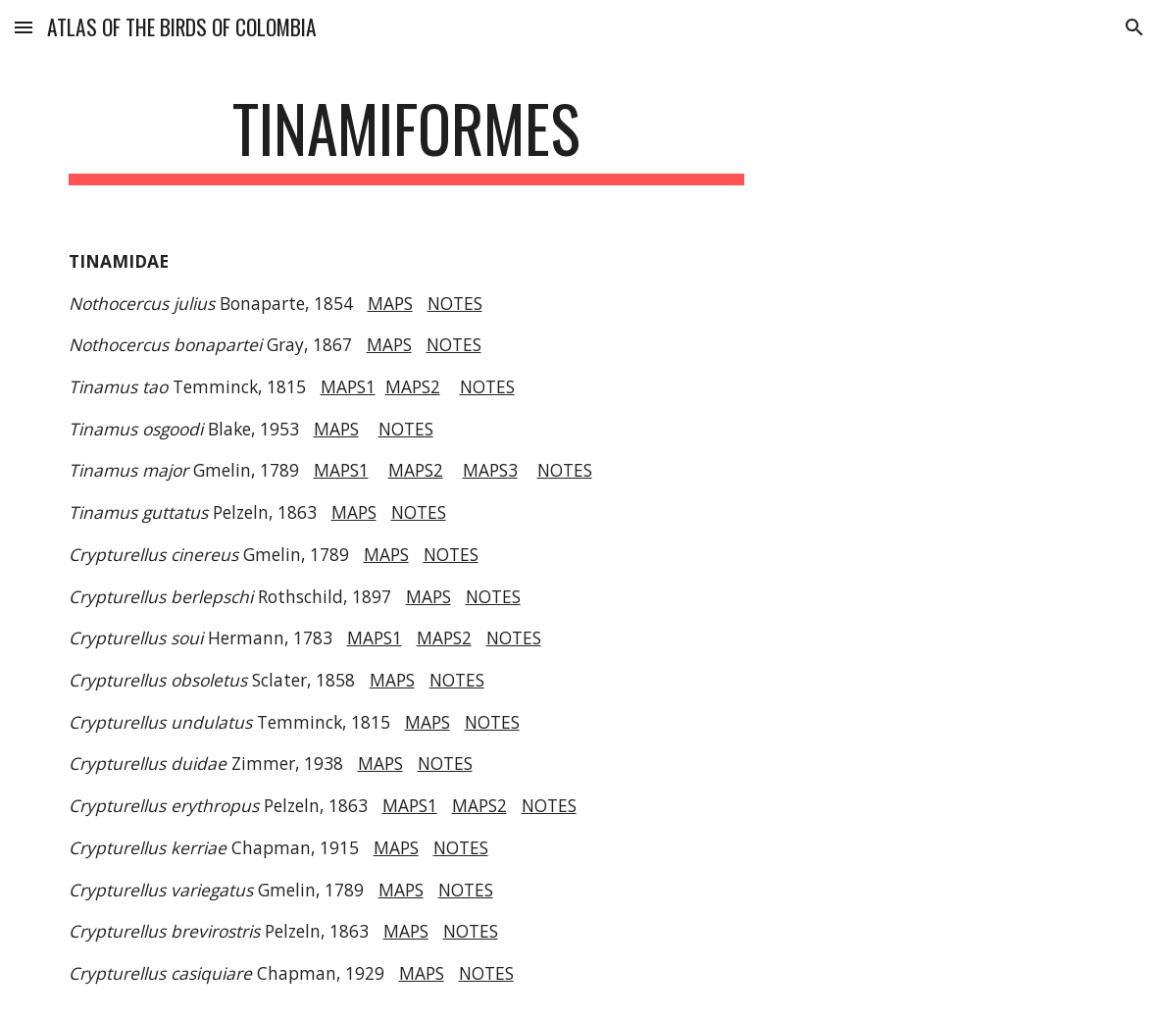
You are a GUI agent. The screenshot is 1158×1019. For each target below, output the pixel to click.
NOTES (455, 303)
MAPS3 (490, 470)
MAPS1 (348, 386)
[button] (23, 27)
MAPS (390, 303)
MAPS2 (412, 386)
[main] (406, 137)
